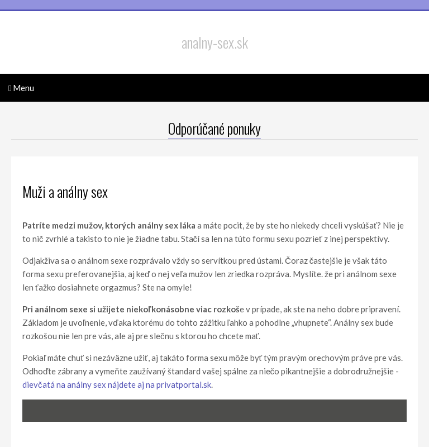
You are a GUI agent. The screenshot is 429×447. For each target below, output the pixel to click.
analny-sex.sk (215, 42)
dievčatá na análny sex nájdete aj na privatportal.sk (116, 384)
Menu (21, 88)
